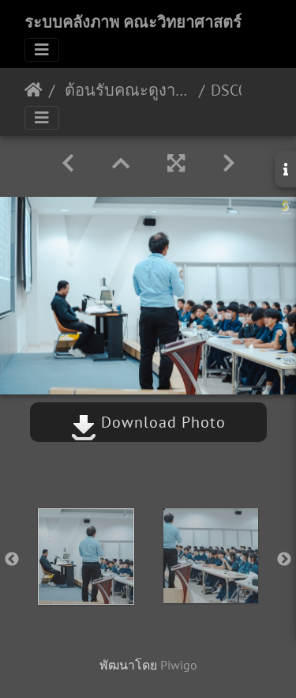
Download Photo (148, 422)
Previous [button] (12, 560)
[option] (86, 556)
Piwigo (178, 665)
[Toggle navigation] (41, 50)
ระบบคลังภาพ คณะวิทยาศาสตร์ (133, 22)
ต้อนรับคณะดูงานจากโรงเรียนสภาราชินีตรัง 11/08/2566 (127, 90)
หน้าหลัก (33, 90)
